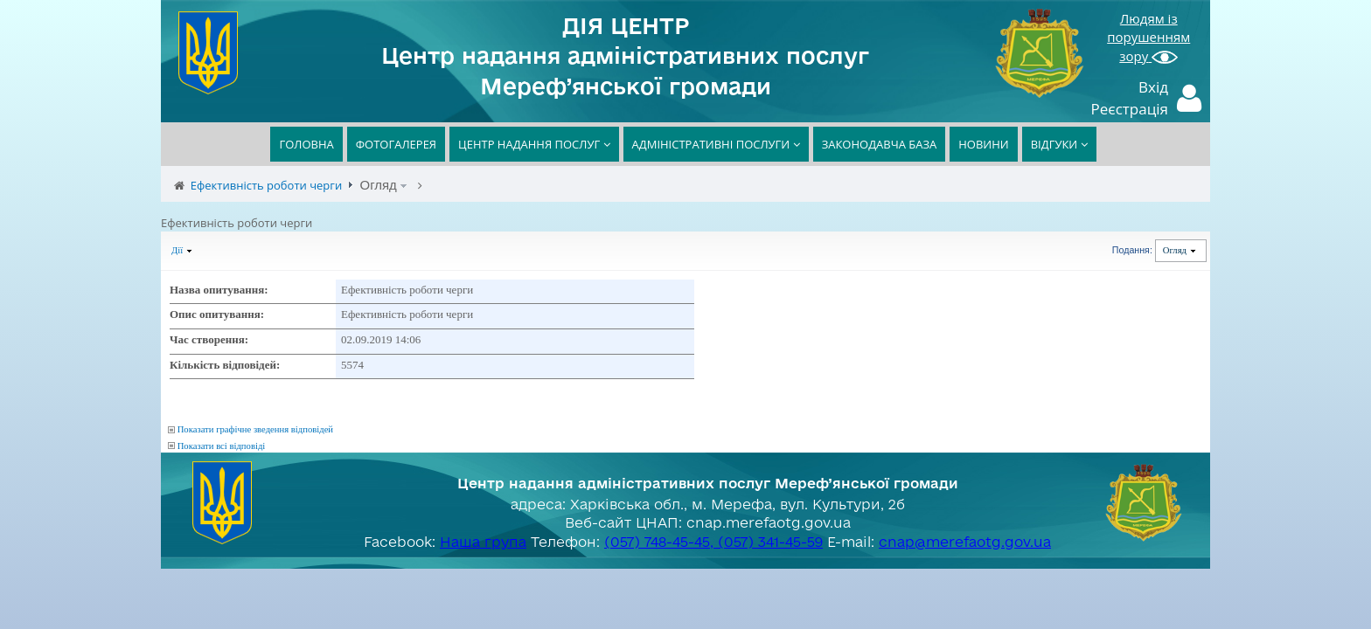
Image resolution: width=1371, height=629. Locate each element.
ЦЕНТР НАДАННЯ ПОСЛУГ (534, 144)
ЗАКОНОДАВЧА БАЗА (879, 144)
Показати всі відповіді (221, 446)
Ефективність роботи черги (266, 185)
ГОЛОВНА (306, 144)
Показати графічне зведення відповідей (255, 429)
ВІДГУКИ (1059, 144)
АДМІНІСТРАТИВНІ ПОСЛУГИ (716, 144)
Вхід (1153, 87)
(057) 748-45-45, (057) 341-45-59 (713, 542)
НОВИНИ (983, 144)
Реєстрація (1130, 109)
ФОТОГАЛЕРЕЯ (396, 144)
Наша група (483, 542)
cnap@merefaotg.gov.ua (965, 542)
